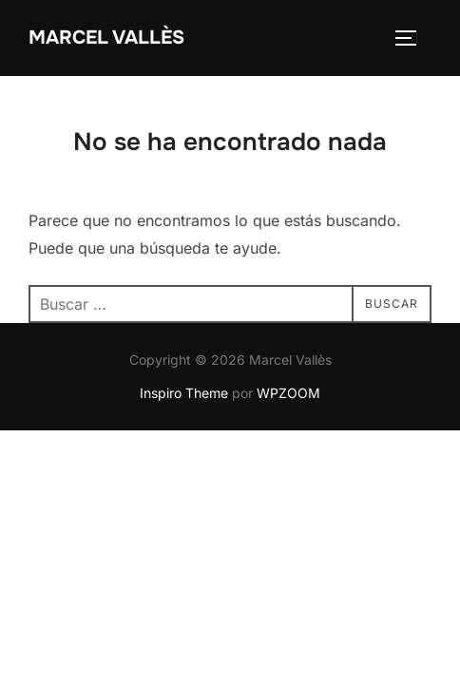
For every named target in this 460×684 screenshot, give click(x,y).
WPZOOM (288, 393)
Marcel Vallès (106, 37)
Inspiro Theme (184, 393)
